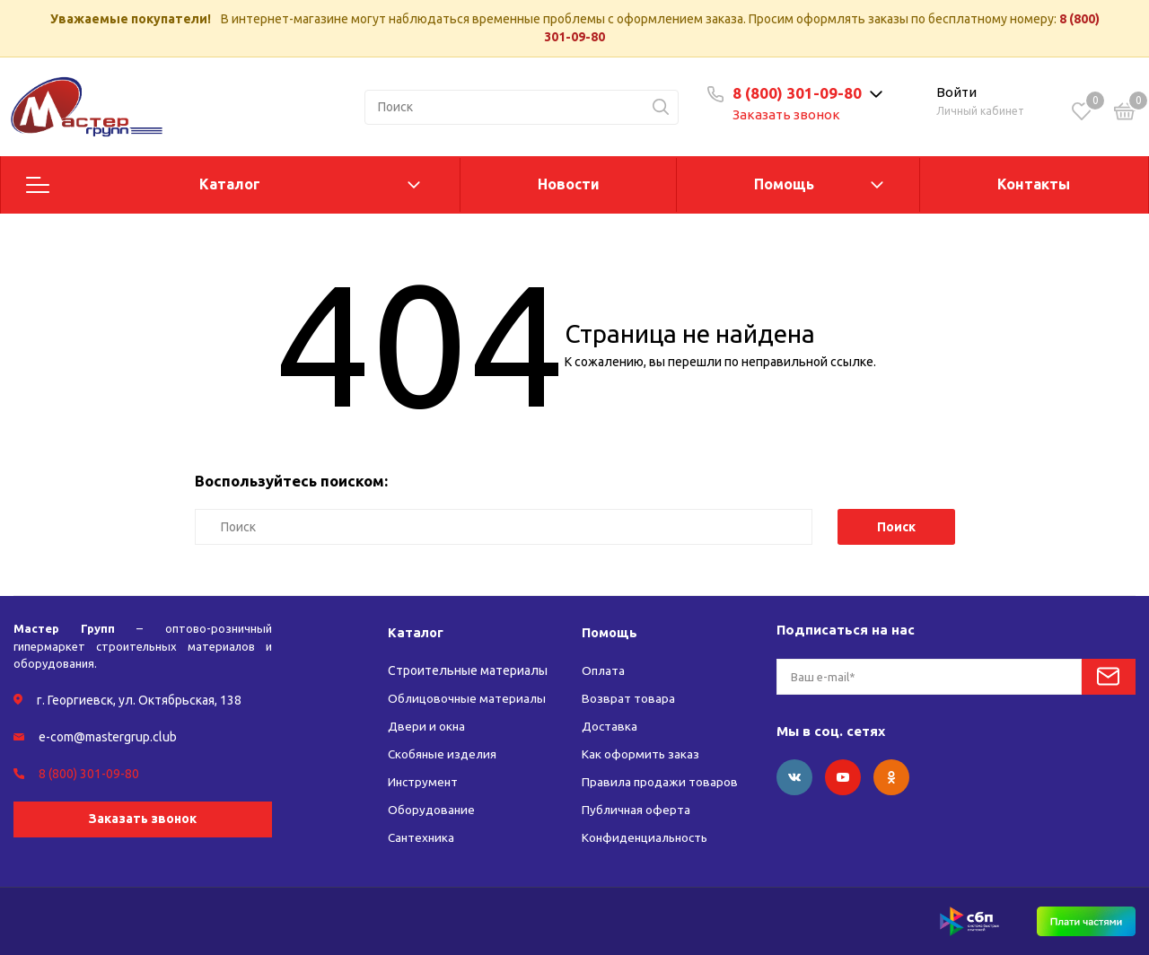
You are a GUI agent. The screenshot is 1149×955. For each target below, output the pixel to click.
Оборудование (432, 809)
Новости (569, 184)
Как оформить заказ (641, 754)
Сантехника (422, 837)
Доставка (610, 726)
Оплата (604, 670)
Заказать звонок (786, 114)
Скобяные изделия (444, 754)
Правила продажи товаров (661, 782)
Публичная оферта (637, 809)
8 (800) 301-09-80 (797, 92)
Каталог (229, 184)
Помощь (784, 184)
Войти (956, 92)
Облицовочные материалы (468, 698)
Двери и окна (427, 726)
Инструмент (424, 782)
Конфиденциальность (648, 837)
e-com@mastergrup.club (108, 737)
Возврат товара (628, 698)
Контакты (1033, 184)
